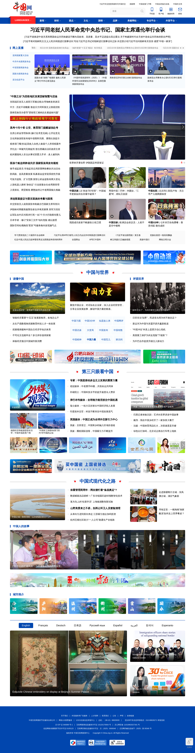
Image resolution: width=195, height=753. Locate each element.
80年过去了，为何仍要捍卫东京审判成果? (151, 310)
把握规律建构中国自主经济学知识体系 (32, 329)
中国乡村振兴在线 (162, 4)
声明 (121, 716)
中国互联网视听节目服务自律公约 (42, 720)
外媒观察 (16, 407)
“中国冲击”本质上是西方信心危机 (149, 329)
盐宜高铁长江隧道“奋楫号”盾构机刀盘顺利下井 (92, 163)
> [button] (183, 48)
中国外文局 (177, 4)
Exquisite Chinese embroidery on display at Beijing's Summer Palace (51, 691)
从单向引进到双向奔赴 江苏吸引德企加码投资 (93, 514)
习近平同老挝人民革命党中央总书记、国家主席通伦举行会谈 (97, 30)
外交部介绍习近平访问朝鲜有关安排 (135, 41)
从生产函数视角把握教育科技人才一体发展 (34, 323)
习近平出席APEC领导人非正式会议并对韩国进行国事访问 (79, 235)
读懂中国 (18, 278)
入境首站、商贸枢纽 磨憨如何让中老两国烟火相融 (35, 190)
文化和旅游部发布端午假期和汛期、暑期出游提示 (35, 138)
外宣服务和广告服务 (79, 716)
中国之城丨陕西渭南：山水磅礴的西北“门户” (31, 517)
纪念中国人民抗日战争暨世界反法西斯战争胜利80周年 (38, 240)
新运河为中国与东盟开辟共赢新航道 (151, 323)
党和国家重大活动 (21, 55)
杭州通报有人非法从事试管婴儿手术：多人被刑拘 (35, 154)
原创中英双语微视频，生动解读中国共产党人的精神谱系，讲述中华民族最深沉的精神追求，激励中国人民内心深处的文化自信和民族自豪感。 (97, 309)
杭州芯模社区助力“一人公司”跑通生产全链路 (92, 520)
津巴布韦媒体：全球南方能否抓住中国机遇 (94, 400)
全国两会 (76, 240)
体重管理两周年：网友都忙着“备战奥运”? (93, 490)
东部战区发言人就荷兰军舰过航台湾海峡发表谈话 (35, 102)
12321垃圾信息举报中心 (85, 720)
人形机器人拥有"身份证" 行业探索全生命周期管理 (35, 184)
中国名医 (152, 191)
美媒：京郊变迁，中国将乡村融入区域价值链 (92, 425)
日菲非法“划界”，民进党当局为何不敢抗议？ (155, 318)
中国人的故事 (21, 526)
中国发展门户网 (145, 4)
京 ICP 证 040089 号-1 (64, 725)
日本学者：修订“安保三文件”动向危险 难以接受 (33, 220)
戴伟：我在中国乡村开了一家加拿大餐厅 (153, 420)
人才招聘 (94, 716)
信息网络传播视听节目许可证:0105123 (58, 728)
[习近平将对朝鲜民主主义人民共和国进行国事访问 (48, 41)
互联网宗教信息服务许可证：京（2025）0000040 (96, 728)
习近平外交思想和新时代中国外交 (112, 4)
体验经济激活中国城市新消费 (27, 341)
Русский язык (97, 625)
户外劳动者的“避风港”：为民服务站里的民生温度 (36, 566)
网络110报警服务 (65, 720)
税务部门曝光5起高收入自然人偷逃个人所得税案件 (35, 144)
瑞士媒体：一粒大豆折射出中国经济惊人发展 (92, 406)
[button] (183, 127)
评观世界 (138, 278)
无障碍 (189, 743)
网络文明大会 (165, 240)
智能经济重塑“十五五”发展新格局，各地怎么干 (36, 318)
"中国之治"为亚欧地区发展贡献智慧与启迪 (33, 96)
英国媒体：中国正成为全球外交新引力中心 (94, 419)
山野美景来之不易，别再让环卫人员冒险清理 (95, 508)
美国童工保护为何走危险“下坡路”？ (150, 335)
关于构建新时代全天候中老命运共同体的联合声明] (145, 37)
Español (117, 625)
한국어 (149, 625)
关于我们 (64, 716)
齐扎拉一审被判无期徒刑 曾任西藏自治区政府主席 (35, 149)
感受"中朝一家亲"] (163, 41)
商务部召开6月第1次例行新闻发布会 (126, 78)
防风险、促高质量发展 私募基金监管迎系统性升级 (35, 174)
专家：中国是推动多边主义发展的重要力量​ (94, 380)
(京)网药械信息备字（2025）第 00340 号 (136, 728)
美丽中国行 (145, 240)
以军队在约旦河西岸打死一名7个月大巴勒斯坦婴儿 (35, 215)
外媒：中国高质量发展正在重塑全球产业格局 (153, 407)
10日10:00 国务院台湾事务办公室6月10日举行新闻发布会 (132, 48)
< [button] (180, 48)
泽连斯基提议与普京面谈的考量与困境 (31, 198)
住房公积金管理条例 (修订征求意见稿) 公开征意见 (35, 133)
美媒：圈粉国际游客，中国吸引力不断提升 (91, 431)
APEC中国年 (95, 240)
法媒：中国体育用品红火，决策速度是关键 (154, 425)
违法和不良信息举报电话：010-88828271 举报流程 (145, 720)
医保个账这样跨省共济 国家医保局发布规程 (34, 163)
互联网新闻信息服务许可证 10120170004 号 (93, 725)
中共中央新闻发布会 (22, 61)
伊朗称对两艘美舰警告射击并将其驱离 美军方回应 (35, 209)
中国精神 (76, 339)
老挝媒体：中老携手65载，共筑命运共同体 (91, 386)
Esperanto (167, 625)
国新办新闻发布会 (21, 74)
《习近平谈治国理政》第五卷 (128, 235)
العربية (134, 625)
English (26, 625)
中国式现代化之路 (98, 481)
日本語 (77, 625)
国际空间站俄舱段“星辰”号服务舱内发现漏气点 (33, 225)
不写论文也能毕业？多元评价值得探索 (32, 335)
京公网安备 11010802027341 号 (127, 725)
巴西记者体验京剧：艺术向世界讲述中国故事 (155, 414)
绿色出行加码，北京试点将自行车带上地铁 (154, 431)
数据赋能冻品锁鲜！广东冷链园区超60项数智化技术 (96, 496)
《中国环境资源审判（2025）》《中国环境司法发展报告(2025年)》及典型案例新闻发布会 (89, 81)
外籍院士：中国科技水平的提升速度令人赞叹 (92, 392)
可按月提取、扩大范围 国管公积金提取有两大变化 (35, 179)
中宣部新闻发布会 (21, 67)
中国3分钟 (153, 222)
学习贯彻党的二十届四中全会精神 (29, 235)
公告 (114, 716)
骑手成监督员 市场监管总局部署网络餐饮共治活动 (35, 168)
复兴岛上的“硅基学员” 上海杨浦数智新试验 (91, 501)
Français (43, 625)
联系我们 (105, 716)
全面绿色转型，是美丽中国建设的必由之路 (32, 310)
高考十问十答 (17, 127)
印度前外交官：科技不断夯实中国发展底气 (91, 411)
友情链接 (130, 716)
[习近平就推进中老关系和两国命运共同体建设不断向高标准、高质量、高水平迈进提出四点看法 (72, 37)
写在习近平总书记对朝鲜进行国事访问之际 (95, 41)
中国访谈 (73, 191)
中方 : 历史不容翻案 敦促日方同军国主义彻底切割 (35, 107)
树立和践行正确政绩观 (120, 240)
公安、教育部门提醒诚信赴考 (42, 127)
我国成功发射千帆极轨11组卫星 (85, 222)
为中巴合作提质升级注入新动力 (148, 341)
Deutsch (60, 625)
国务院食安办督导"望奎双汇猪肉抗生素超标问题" (34, 112)
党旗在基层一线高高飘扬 (161, 235)
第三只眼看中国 (97, 371)
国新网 (132, 4)
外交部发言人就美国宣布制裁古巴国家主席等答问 (35, 204)
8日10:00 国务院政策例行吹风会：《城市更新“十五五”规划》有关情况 (71, 48)
